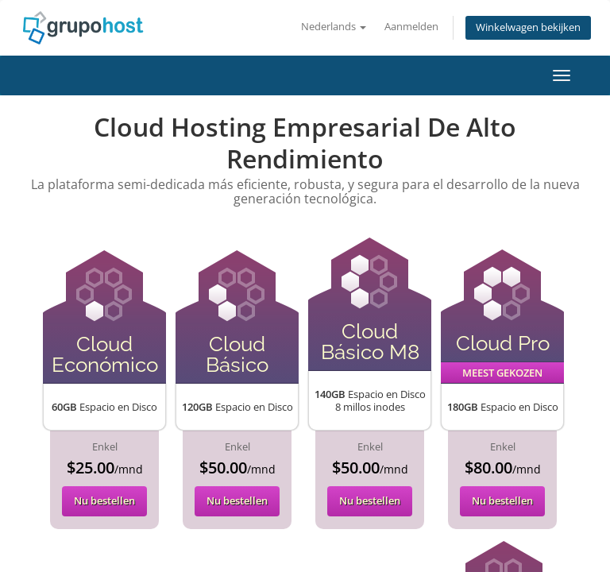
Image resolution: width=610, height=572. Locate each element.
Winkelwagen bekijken (528, 27)
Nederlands (333, 26)
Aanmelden (411, 26)
